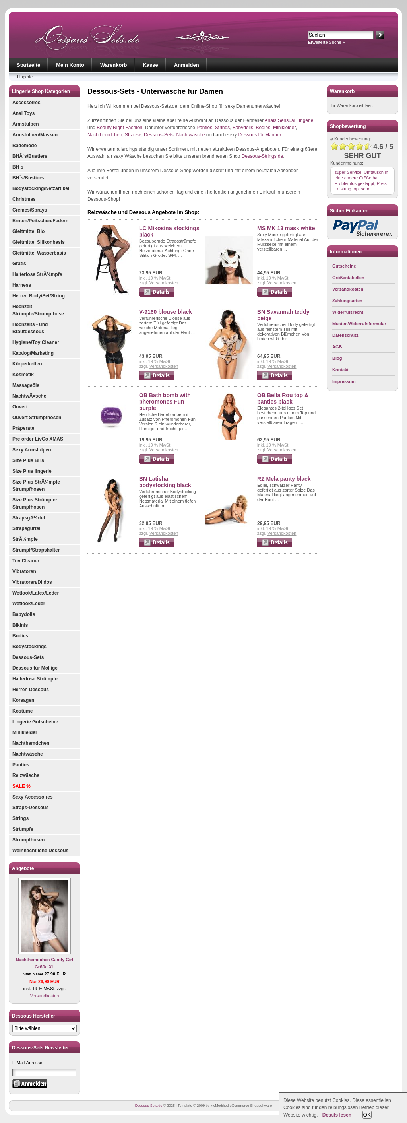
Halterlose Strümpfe (35, 679)
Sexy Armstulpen (31, 450)
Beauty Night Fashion (119, 127)
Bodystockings (29, 646)
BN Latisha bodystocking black (165, 482)
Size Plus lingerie (32, 471)
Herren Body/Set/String (38, 296)
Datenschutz (345, 335)
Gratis (19, 263)
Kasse (150, 65)
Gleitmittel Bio (28, 231)
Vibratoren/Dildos (32, 582)
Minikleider (24, 732)
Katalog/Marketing (33, 353)
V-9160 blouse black (165, 312)
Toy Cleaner (25, 560)
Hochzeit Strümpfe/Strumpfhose (38, 310)
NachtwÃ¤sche (29, 396)
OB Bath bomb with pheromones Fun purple (165, 401)
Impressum (344, 381)
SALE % (21, 786)
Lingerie (25, 76)
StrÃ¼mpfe (25, 539)
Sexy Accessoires (32, 797)
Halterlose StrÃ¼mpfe (37, 274)
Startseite (28, 65)
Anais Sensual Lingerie (289, 120)
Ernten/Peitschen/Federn (40, 220)
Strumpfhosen (28, 840)
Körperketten (27, 364)
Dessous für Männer (259, 135)
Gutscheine (344, 266)
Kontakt (340, 369)
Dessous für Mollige (35, 668)
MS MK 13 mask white (286, 228)
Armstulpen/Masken (35, 135)
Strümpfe (22, 829)
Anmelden (186, 65)
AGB (337, 346)
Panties (20, 764)
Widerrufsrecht (347, 312)
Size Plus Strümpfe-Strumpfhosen (34, 503)
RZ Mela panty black (284, 479)
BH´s (17, 167)
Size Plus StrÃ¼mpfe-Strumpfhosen (37, 485)
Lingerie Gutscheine (35, 722)
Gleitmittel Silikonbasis (38, 242)
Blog (337, 358)
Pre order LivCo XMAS (37, 439)
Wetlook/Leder (28, 603)
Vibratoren (24, 571)
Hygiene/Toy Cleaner (35, 342)
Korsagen (23, 700)
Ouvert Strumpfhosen (36, 417)
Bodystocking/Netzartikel (40, 188)
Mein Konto (70, 65)
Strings (20, 818)
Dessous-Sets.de (149, 1105)
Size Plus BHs (28, 460)
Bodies (20, 636)
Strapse (133, 135)
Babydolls (23, 614)
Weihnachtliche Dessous (40, 850)
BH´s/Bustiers (28, 178)
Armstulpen (25, 124)
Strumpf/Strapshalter (36, 550)
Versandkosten (44, 995)
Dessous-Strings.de (262, 156)
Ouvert (20, 407)
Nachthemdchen (30, 743)
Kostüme (22, 711)
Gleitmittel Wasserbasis (39, 253)
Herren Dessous (30, 689)
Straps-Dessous (30, 807)
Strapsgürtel (26, 528)
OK (367, 1115)
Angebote (23, 868)
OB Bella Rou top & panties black (282, 398)
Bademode (24, 145)
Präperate (23, 428)
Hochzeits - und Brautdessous (30, 328)
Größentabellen (348, 277)
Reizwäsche (25, 775)
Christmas (24, 199)
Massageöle (25, 385)
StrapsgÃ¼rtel (28, 518)
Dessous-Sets (28, 657)
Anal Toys (23, 113)
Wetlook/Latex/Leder (35, 593)
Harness (21, 285)
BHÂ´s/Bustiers (29, 156)
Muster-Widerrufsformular (359, 323)
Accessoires (26, 102)
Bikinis (20, 625)
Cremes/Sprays (29, 210)
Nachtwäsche (27, 754)
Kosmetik (23, 374)
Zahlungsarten (347, 300)
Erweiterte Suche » (326, 42)
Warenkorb (113, 65)
